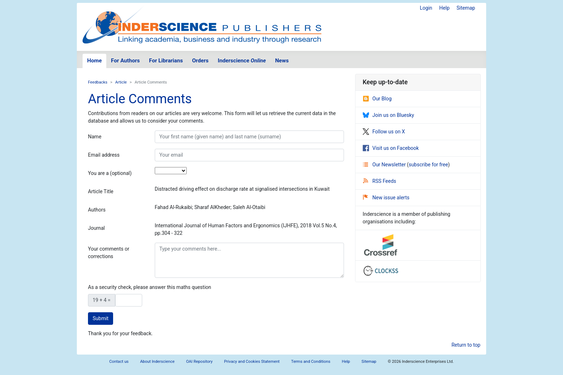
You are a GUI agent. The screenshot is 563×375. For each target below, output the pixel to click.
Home (94, 60)
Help (444, 8)
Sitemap (466, 8)
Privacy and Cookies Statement (252, 361)
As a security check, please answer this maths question (149, 287)
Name (94, 136)
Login (426, 8)
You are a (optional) (110, 173)
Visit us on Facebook (391, 148)
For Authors (125, 60)
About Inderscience (157, 361)
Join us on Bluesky (388, 115)
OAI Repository (199, 361)
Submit (100, 318)
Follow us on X (384, 131)
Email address (104, 155)
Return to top (465, 345)
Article (121, 82)
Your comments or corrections (108, 252)
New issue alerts (386, 197)
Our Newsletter (385, 164)
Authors (97, 210)
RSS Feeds (379, 181)
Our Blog (377, 98)
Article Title (100, 191)
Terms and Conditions (310, 361)
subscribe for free (428, 164)
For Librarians (166, 60)
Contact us (119, 361)
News (282, 60)
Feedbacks (97, 82)
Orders (200, 60)
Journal (96, 228)
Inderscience (242, 60)
